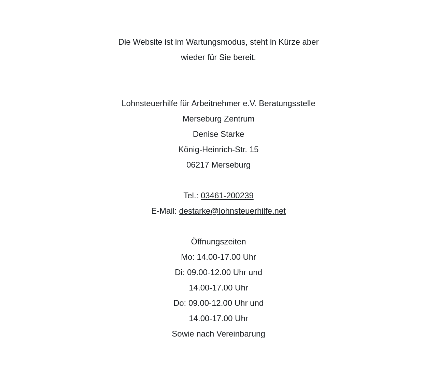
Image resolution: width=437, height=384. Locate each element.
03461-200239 (227, 195)
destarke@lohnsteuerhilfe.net (232, 210)
